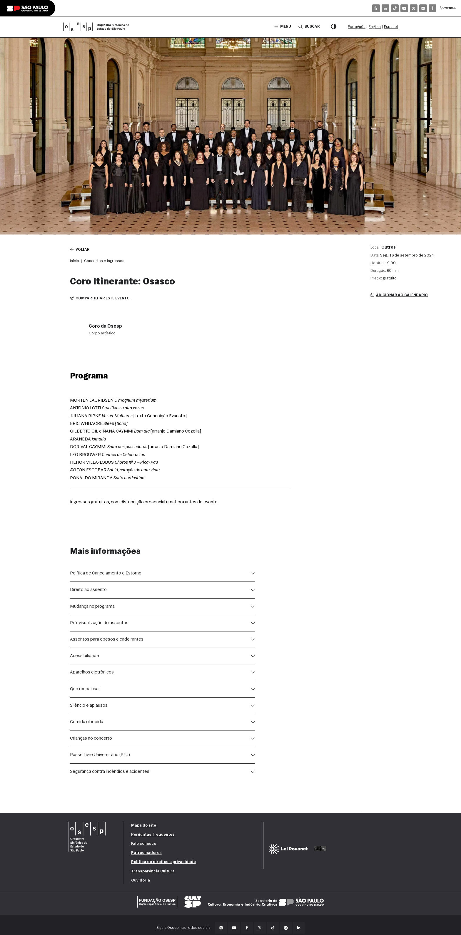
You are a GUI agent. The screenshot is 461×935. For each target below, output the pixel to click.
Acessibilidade (84, 656)
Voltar (80, 249)
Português (356, 27)
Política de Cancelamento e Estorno (105, 573)
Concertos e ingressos (104, 261)
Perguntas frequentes (153, 834)
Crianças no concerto (91, 738)
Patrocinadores (146, 853)
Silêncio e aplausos (89, 705)
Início (74, 261)
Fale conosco (143, 844)
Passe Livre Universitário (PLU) (100, 755)
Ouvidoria (140, 880)
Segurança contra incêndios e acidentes (109, 771)
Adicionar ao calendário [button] (399, 295)
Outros (388, 247)
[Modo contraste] (334, 27)
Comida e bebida (86, 722)
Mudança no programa (92, 606)
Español (391, 27)
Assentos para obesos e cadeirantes (106, 639)
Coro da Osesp (105, 326)
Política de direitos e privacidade (163, 862)
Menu (282, 27)
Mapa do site (143, 825)
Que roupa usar (85, 689)
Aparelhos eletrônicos (92, 672)
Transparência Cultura (153, 871)
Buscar (309, 26)
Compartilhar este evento (100, 298)
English (375, 27)
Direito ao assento (88, 590)
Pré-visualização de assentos (99, 623)
